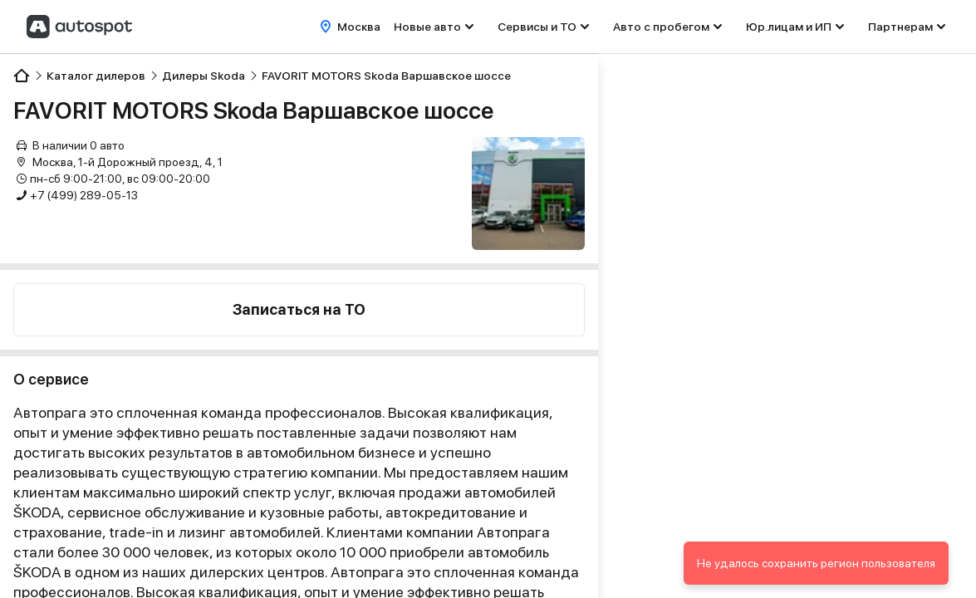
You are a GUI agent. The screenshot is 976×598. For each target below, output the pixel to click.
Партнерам (900, 26)
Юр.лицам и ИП (788, 26)
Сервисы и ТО (537, 26)
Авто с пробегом (661, 26)
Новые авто (427, 26)
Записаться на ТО (299, 309)
